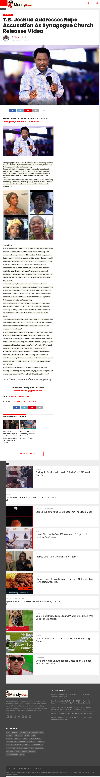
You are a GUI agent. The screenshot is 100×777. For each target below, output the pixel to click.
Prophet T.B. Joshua (26, 401)
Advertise (12, 769)
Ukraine (26, 746)
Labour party (9, 749)
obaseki (32, 752)
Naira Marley (22, 749)
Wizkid (24, 752)
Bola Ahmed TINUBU (11, 752)
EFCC (33, 736)
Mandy (17, 37)
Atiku (27, 736)
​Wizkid (17, 739)
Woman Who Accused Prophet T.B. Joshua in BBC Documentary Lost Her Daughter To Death (10, 437)
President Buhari (11, 755)
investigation (37, 746)
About (4, 769)
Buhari (14, 733)
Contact (37, 769)
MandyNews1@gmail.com (28, 390)
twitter (41, 742)
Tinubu (22, 742)
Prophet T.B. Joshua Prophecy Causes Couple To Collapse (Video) (28, 434)
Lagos (25, 739)
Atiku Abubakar (36, 749)
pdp (5, 736)
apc (41, 733)
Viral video (8, 739)
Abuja (22, 755)
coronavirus (24, 733)
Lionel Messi (16, 746)
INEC (10, 736)
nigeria (6, 733)
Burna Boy (31, 742)
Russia (6, 746)
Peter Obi (18, 736)
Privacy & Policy (25, 769)
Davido (35, 733)
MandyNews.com (20, 396)
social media (35, 739)
